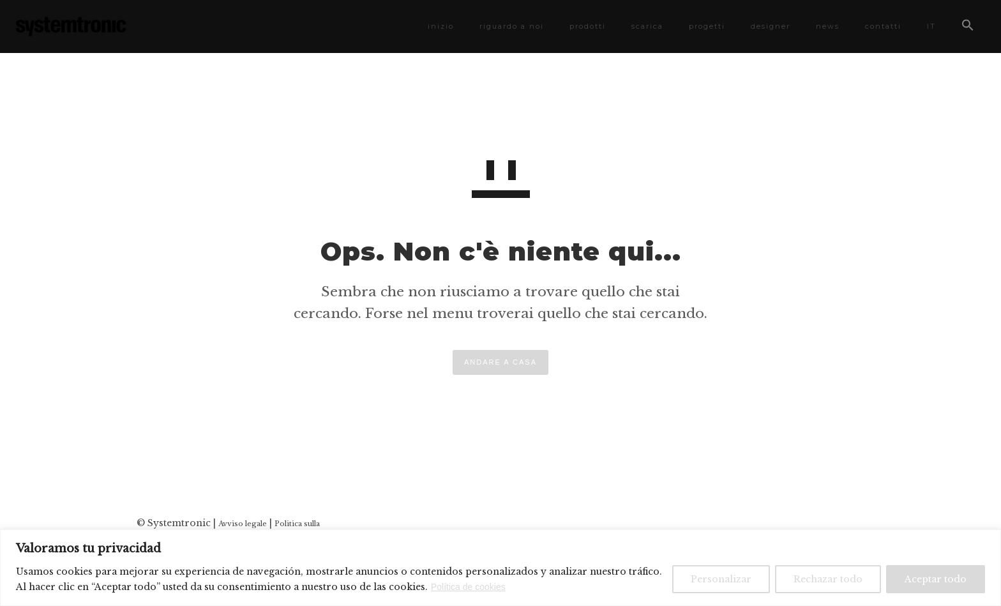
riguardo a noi (506, 26)
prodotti (582, 26)
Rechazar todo (828, 579)
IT (926, 26)
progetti (702, 26)
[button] (962, 28)
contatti (878, 26)
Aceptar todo (936, 579)
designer (765, 26)
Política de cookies (468, 587)
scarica (642, 26)
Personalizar (721, 579)
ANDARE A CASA (500, 362)
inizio (436, 26)
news (822, 26)
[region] (500, 567)
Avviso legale (242, 523)
